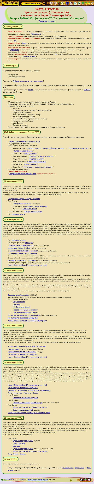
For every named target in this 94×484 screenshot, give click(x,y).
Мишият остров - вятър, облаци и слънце (46, 148)
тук (15, 41)
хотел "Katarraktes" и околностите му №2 (30, 451)
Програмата (36, 34)
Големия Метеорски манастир (20, 245)
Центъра (16, 304)
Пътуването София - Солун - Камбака (24, 199)
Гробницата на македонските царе (27, 402)
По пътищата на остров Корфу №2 (23, 318)
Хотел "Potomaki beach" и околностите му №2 (27, 320)
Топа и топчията (31, 164)
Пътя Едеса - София (17, 454)
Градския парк (19, 443)
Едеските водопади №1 (23, 410)
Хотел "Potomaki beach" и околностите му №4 (27, 385)
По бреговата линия (21, 307)
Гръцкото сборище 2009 (31, 3)
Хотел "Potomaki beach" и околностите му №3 (27, 357)
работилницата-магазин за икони (24, 251)
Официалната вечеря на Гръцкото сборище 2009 (29, 413)
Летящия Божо (30, 153)
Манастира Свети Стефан (19, 248)
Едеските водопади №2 (23, 441)
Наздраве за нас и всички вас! (41, 156)
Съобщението (67, 468)
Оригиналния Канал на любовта (22, 352)
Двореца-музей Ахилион (18, 295)
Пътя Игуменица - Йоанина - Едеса (23, 393)
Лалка (30, 90)
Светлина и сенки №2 (36, 161)
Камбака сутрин (18, 240)
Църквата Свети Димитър (36, 206)
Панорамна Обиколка (22, 203)
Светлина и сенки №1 (78, 148)
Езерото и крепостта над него (25, 398)
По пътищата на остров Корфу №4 (23, 388)
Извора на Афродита (33, 211)
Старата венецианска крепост (25, 312)
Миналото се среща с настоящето (38, 167)
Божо (24, 43)
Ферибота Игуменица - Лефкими (22, 260)
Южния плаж (13, 349)
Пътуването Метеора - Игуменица (22, 253)
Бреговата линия (30, 209)
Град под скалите (36, 159)
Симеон (87, 90)
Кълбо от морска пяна (23, 151)
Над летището (19, 302)
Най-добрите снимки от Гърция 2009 (24, 141)
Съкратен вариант (47, 21)
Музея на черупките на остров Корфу (24, 315)
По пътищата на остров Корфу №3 (23, 354)
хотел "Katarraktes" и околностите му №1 (30, 407)
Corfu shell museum (29, 56)
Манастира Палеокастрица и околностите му (27, 346)
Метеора (29, 243)
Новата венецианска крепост (25, 310)
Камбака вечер (18, 214)
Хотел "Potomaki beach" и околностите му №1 (27, 265)
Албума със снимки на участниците (28, 81)
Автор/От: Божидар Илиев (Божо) (38, 479)
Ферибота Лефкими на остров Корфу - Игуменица (29, 390)
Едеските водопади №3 (23, 449)
